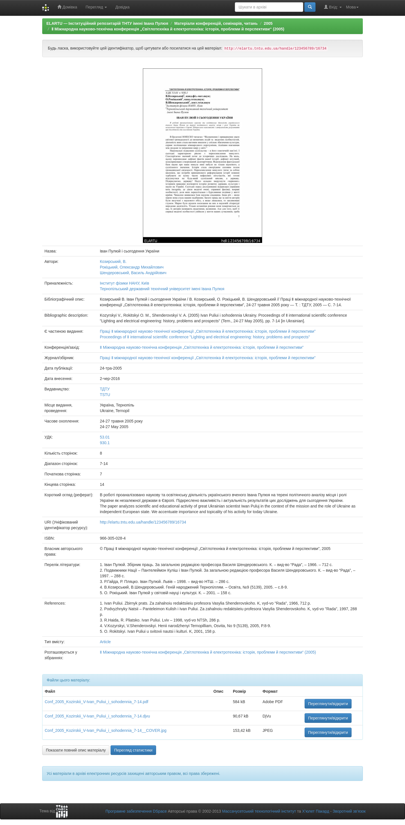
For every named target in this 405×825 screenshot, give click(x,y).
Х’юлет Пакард (315, 811)
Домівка (67, 7)
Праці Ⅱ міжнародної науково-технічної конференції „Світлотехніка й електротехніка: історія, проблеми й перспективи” (208, 331)
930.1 (105, 443)
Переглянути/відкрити (328, 703)
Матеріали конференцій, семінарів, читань (216, 23)
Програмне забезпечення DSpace (136, 811)
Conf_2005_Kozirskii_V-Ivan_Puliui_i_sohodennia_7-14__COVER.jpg (105, 730)
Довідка (122, 7)
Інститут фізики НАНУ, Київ (124, 283)
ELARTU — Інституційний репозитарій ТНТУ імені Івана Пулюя (107, 23)
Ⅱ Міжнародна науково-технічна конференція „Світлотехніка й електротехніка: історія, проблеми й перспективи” (201, 347)
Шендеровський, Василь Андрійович (133, 272)
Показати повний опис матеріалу (76, 750)
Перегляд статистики (133, 750)
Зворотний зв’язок (349, 811)
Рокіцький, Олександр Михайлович (132, 267)
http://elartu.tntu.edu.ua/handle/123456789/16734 (143, 522)
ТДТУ (105, 389)
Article (105, 642)
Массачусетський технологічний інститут (259, 811)
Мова (352, 7)
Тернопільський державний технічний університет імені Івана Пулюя (162, 289)
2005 (268, 23)
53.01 (105, 437)
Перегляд (96, 7)
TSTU (105, 394)
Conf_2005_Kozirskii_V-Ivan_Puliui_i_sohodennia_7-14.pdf (96, 701)
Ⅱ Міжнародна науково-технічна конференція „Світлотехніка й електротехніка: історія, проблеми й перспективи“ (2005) (167, 29)
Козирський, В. (113, 261)
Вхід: (333, 7)
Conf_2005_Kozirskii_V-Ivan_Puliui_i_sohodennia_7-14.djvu (97, 716)
